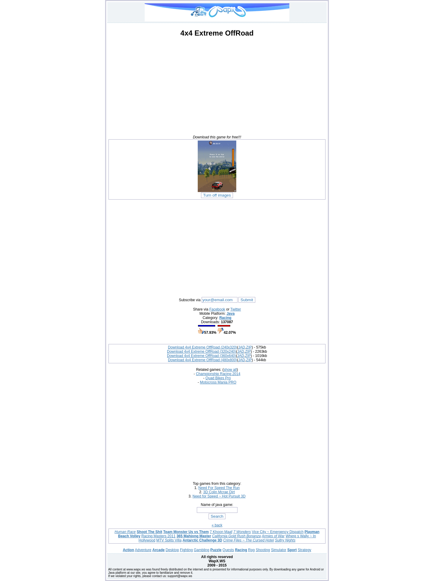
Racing (225, 318)
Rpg (251, 550)
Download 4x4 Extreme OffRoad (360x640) (201, 356)
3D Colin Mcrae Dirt (219, 492)
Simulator (278, 550)
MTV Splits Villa (169, 540)
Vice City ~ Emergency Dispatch (278, 532)
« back (217, 525)
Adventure (143, 550)
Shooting (263, 550)
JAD (241, 347)
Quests (228, 550)
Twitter (235, 309)
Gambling (201, 550)
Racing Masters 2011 (158, 536)
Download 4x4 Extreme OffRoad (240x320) (202, 347)
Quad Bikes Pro (218, 378)
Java (231, 313)
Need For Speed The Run (219, 488)
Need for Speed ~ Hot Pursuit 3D (219, 496)
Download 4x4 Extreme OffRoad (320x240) (201, 351)
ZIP (249, 347)
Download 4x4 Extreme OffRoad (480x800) (202, 360)
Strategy (304, 550)
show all (230, 370)
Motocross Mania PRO (218, 382)
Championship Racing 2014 (218, 374)
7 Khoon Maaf (221, 532)
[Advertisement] (217, 84)
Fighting (186, 550)
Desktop (172, 550)
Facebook (217, 309)
